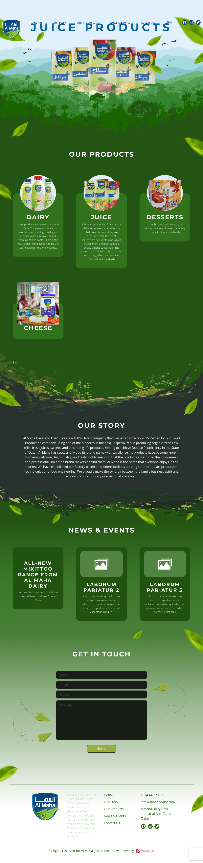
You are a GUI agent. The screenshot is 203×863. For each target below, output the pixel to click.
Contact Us (148, 22)
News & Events (120, 22)
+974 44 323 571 (153, 795)
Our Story (59, 22)
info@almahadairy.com (158, 802)
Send (101, 748)
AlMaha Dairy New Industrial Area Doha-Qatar (156, 814)
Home (38, 22)
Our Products (86, 22)
